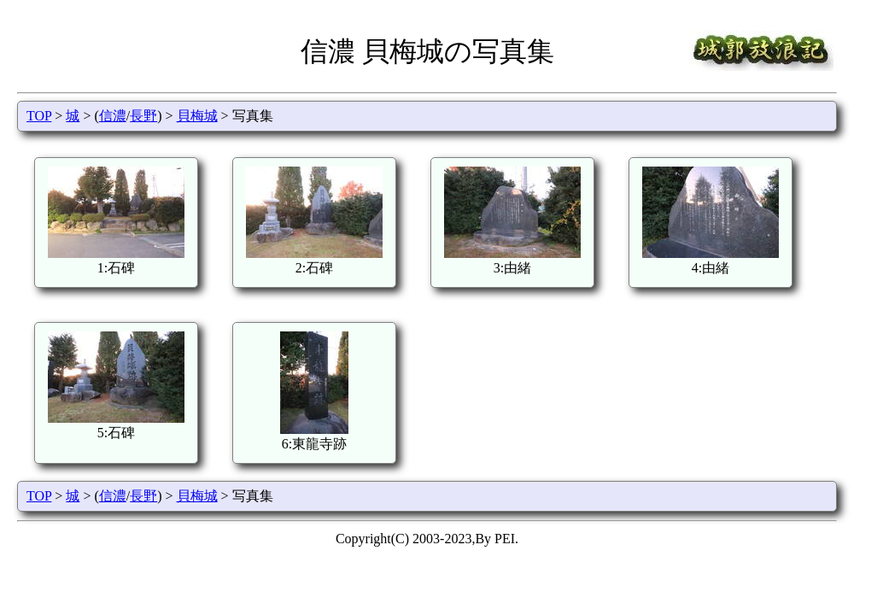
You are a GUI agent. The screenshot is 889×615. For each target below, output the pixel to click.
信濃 (112, 115)
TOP (38, 115)
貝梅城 (197, 115)
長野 (143, 115)
